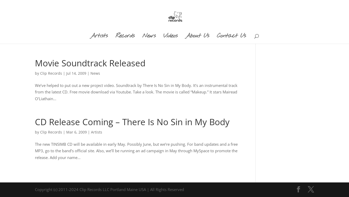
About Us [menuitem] (197, 37)
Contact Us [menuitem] (231, 37)
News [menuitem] (149, 37)
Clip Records (51, 73)
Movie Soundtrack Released (90, 63)
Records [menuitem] (124, 37)
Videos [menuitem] (170, 37)
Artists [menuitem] (99, 37)
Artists (96, 132)
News (95, 73)
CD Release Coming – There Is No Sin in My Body (132, 122)
